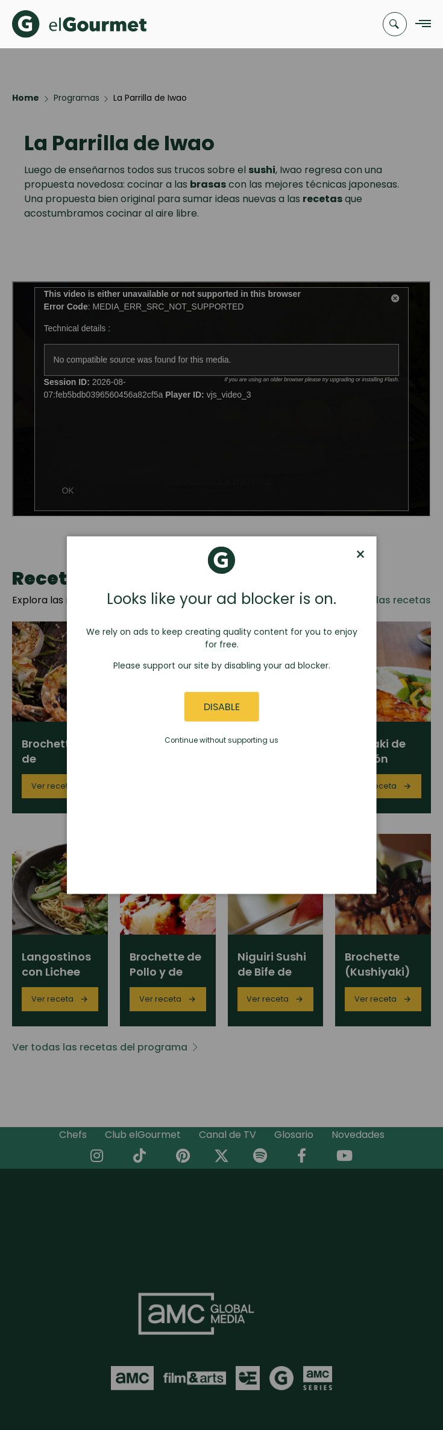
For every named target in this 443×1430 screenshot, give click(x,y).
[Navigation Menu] (420, 24)
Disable (222, 707)
